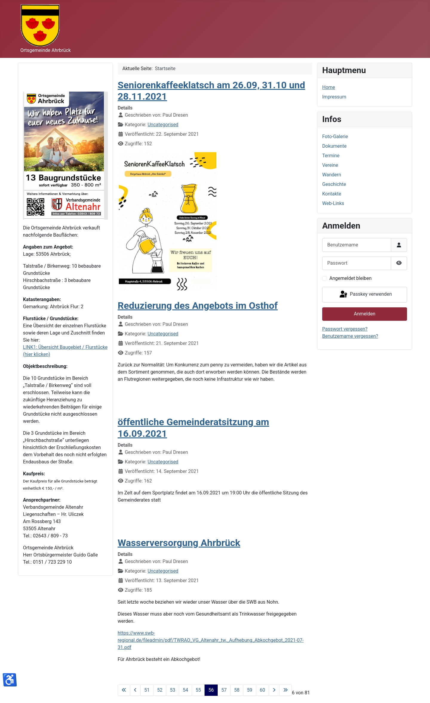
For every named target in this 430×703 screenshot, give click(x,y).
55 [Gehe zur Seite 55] (198, 690)
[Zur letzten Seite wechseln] (285, 690)
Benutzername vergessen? (350, 336)
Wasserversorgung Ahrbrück (179, 542)
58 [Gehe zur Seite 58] (236, 690)
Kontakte (331, 194)
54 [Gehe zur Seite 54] (185, 690)
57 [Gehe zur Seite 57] (224, 690)
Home (328, 87)
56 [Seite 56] (211, 690)
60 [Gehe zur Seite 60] (262, 690)
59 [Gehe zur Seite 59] (249, 690)
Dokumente (334, 146)
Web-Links (333, 203)
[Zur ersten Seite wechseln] (124, 690)
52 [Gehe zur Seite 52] (159, 690)
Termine (331, 155)
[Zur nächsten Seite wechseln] (274, 690)
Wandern (331, 175)
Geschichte (334, 184)
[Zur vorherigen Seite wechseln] (135, 690)
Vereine (330, 165)
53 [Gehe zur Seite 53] (172, 690)
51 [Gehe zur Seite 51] (147, 690)
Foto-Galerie (335, 136)
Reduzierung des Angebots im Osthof (198, 305)
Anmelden (364, 314)
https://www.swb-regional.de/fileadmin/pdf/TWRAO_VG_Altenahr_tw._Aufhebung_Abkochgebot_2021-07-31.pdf (211, 640)
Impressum (334, 97)
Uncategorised (163, 124)
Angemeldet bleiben (350, 278)
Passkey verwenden (365, 294)
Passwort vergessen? (345, 329)
